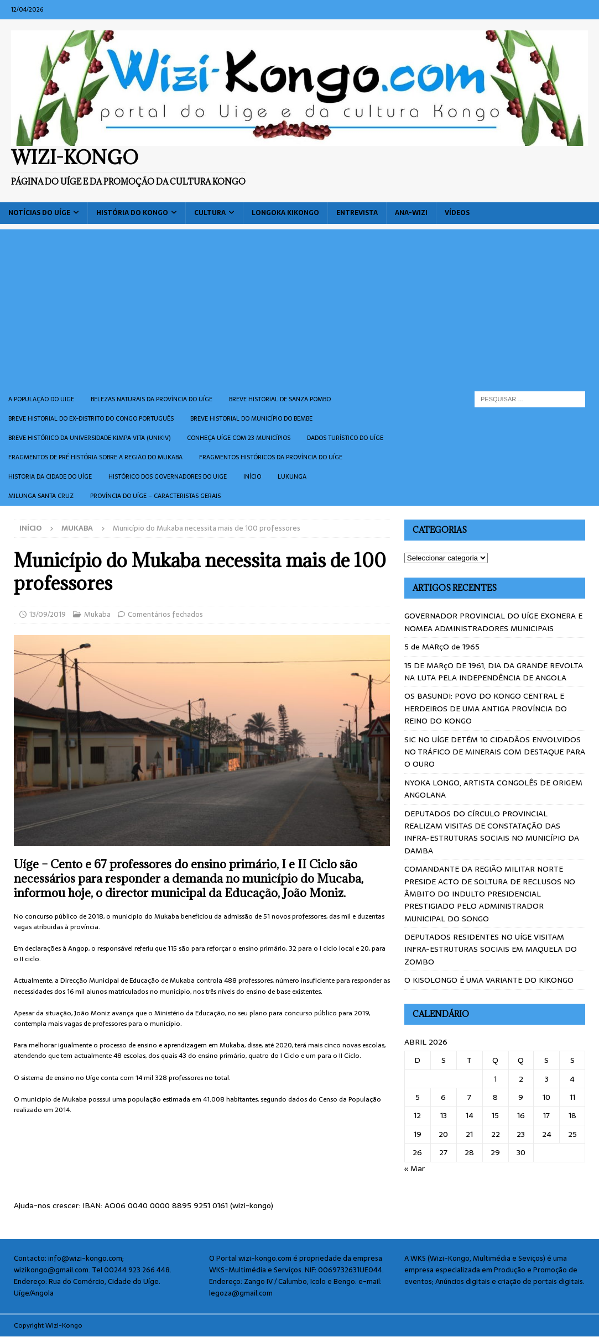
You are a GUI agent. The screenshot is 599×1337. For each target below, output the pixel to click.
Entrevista (357, 212)
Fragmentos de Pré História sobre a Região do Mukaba (95, 457)
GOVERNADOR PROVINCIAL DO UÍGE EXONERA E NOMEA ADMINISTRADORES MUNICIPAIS (493, 622)
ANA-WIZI (411, 212)
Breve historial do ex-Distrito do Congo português (91, 418)
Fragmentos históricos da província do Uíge (270, 457)
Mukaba (97, 614)
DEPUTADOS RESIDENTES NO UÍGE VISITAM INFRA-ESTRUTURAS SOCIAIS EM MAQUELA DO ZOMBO (490, 949)
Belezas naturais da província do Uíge (151, 399)
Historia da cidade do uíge (50, 476)
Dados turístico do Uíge (345, 438)
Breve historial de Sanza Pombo (280, 399)
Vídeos (457, 212)
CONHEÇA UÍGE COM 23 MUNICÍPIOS (238, 438)
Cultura (210, 212)
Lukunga (292, 476)
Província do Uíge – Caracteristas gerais (155, 496)
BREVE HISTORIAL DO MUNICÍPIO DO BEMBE (251, 418)
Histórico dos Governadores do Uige (167, 476)
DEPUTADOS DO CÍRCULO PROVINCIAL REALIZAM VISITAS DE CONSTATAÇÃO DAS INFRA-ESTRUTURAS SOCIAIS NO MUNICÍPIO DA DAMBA (491, 832)
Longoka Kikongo (285, 212)
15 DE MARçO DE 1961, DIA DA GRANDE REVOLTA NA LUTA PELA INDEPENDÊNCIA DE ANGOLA (493, 671)
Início (252, 476)
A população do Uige (41, 399)
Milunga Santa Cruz (41, 496)
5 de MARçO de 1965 (442, 647)
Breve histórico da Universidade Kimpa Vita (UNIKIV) (89, 438)
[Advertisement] (299, 306)
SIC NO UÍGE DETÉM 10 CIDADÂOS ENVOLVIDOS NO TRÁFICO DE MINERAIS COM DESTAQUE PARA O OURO (494, 751)
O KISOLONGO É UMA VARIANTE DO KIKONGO (489, 980)
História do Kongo (132, 212)
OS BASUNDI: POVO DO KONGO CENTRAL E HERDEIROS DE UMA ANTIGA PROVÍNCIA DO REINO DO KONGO (485, 708)
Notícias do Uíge (39, 212)
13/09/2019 (47, 614)
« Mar (414, 1168)
